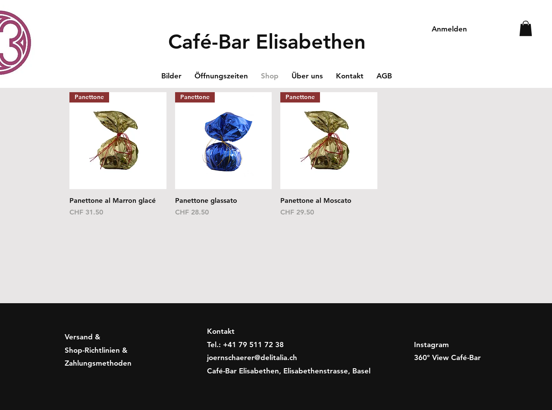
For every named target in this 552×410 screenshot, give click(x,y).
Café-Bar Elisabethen (267, 41)
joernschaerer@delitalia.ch (252, 357)
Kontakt (221, 331)
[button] (525, 28)
